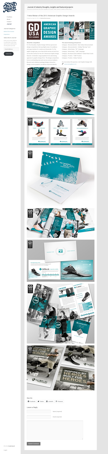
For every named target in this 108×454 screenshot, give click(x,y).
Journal (9, 24)
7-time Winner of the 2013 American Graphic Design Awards (51, 16)
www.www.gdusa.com (70, 64)
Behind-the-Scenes (9, 31)
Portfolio (9, 17)
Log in (5, 450)
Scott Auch (10, 7)
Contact (9, 21)
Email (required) (57, 417)
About (8, 19)
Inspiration (7, 34)
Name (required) (57, 411)
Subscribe (8, 53)
